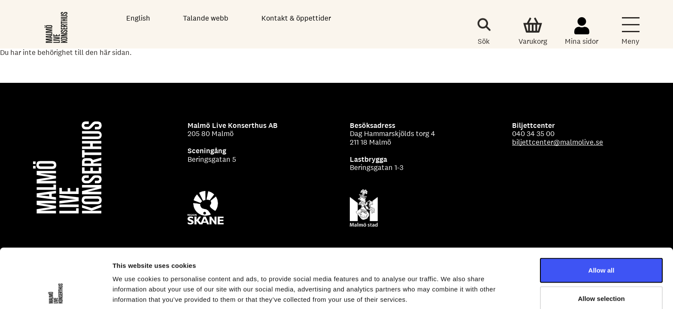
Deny (601, 270)
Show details (450, 292)
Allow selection (601, 242)
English (138, 18)
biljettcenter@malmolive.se (557, 142)
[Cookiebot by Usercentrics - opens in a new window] (55, 292)
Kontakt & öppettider (296, 18)
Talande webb (205, 18)
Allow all (601, 214)
